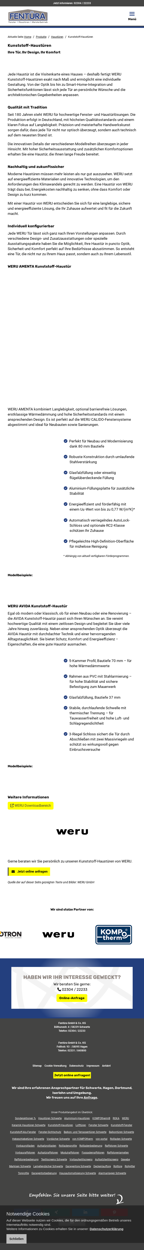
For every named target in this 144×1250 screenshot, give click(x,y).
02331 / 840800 (77, 1174)
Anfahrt (106, 1189)
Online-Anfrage (72, 1122)
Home (27, 36)
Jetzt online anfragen (29, 995)
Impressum (92, 1189)
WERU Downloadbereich (30, 929)
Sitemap (37, 1189)
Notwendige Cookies (28, 1214)
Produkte (41, 36)
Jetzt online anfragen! (72, 1199)
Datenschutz (76, 1189)
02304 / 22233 (82, 3)
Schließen (16, 1239)
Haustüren (57, 36)
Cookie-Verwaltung (56, 1189)
